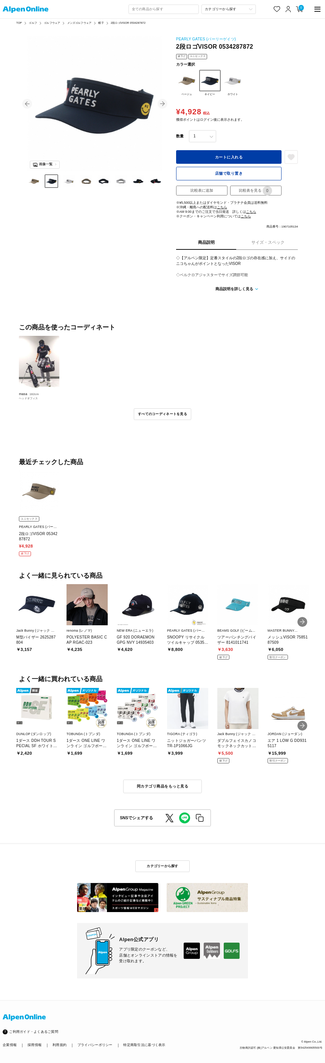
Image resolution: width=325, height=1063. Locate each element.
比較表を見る (255, 190)
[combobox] (163, 9)
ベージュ (187, 83)
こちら (222, 207)
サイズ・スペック (268, 242)
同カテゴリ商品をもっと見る (163, 786)
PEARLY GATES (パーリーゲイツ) (206, 39)
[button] (27, 104)
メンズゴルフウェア (79, 23)
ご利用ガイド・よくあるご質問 (33, 1032)
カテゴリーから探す (162, 866)
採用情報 (35, 1045)
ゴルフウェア (52, 23)
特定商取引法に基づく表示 (144, 1045)
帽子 (101, 23)
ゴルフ (33, 23)
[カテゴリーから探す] (228, 9)
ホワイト (233, 83)
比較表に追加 (201, 190)
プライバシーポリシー (95, 1045)
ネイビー (210, 83)
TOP (19, 23)
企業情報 (10, 1045)
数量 (180, 136)
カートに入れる (229, 157)
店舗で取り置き (229, 173)
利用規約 (60, 1045)
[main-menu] (317, 9)
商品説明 (206, 242)
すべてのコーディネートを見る (162, 414)
